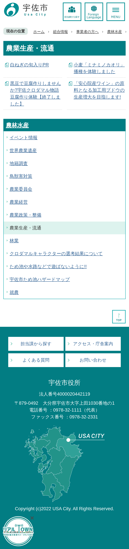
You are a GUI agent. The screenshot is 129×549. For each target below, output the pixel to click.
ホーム (39, 32)
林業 (14, 240)
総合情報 (60, 32)
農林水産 (114, 32)
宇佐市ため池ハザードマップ (40, 279)
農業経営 (19, 202)
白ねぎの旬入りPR (29, 64)
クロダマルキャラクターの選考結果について (56, 253)
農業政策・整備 (25, 215)
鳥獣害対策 (21, 176)
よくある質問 (36, 360)
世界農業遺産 (23, 150)
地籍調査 (19, 163)
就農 (14, 292)
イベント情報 (23, 137)
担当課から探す (36, 343)
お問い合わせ (93, 360)
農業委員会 (21, 189)
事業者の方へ (87, 32)
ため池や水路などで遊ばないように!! (48, 266)
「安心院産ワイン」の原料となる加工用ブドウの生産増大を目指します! (99, 90)
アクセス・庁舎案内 (93, 343)
